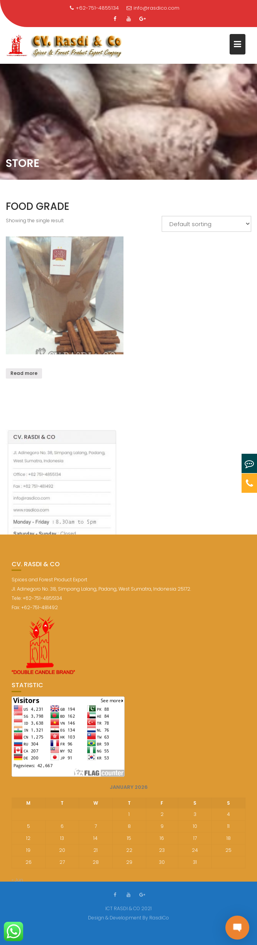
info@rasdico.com (153, 8)
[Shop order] (206, 225)
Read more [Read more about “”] (23, 374)
